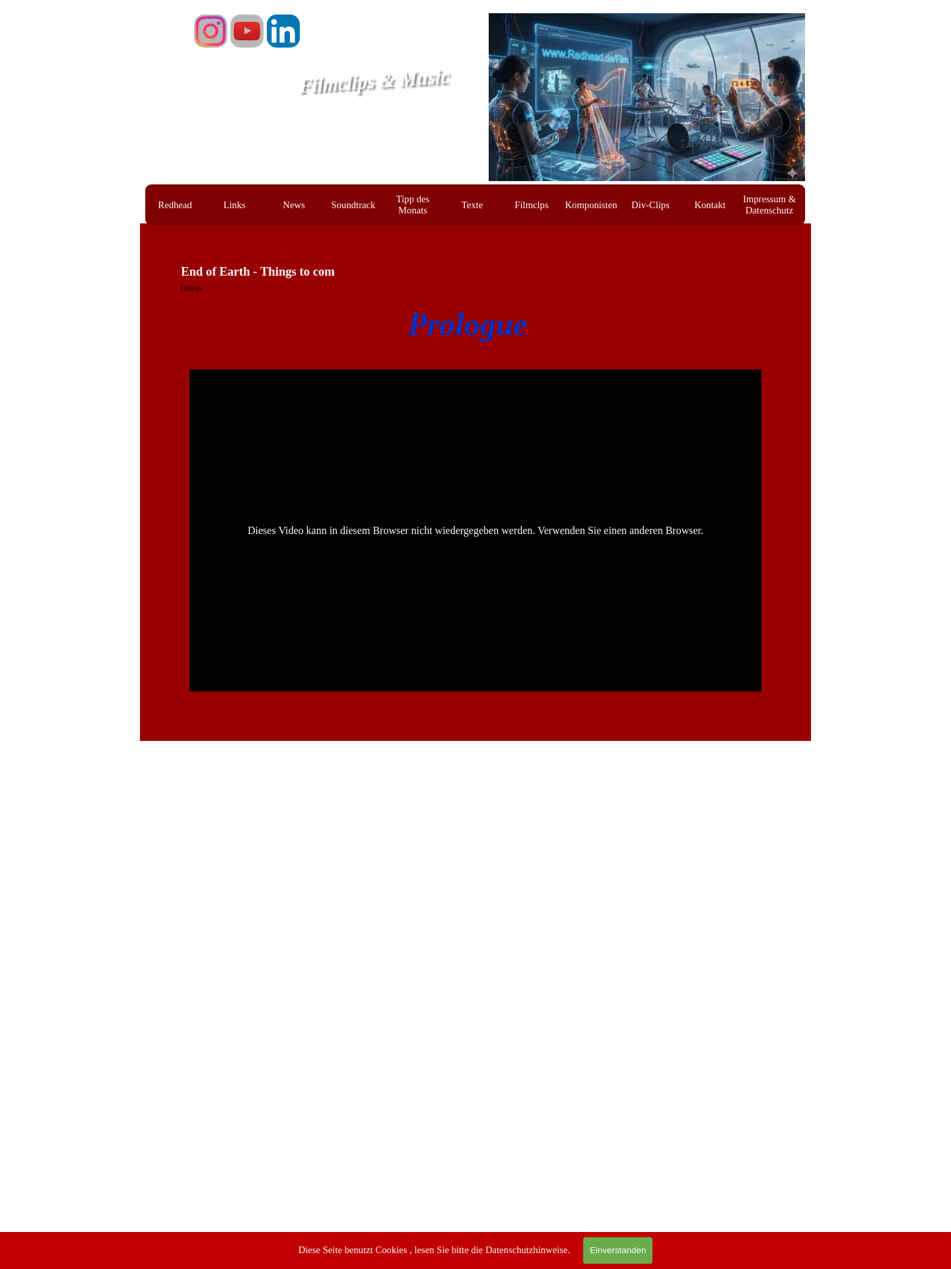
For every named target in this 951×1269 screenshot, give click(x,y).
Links (234, 205)
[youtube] (247, 31)
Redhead (175, 205)
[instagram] (210, 31)
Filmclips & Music (374, 81)
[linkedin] (283, 31)
